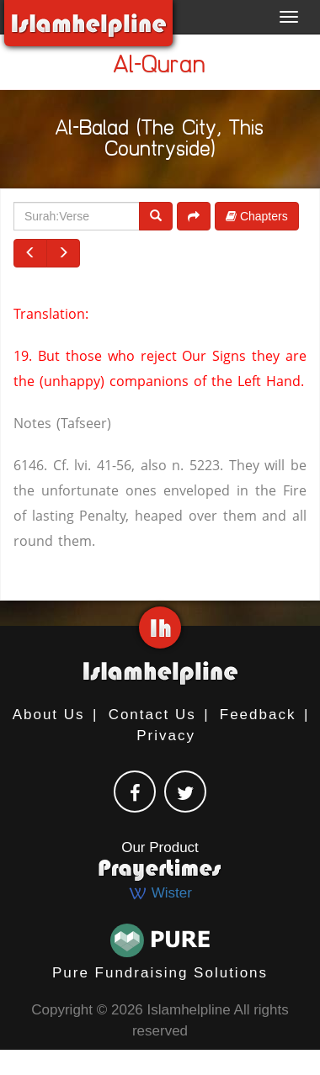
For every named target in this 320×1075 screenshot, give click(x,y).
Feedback (258, 715)
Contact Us (152, 715)
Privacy (165, 736)
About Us (49, 715)
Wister (160, 893)
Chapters (257, 216)
